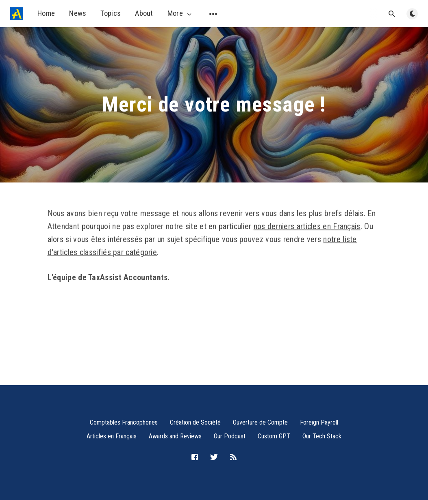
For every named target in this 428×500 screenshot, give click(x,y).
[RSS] (233, 457)
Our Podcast (230, 436)
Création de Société (195, 422)
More (180, 13)
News (77, 13)
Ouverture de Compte (260, 422)
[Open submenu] (213, 13)
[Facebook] (194, 457)
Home (46, 13)
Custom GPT (274, 436)
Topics (110, 13)
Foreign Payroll (319, 422)
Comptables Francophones (124, 422)
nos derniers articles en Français (307, 226)
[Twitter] (214, 457)
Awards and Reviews (175, 436)
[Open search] (391, 13)
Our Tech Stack (321, 436)
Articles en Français (112, 436)
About (144, 13)
